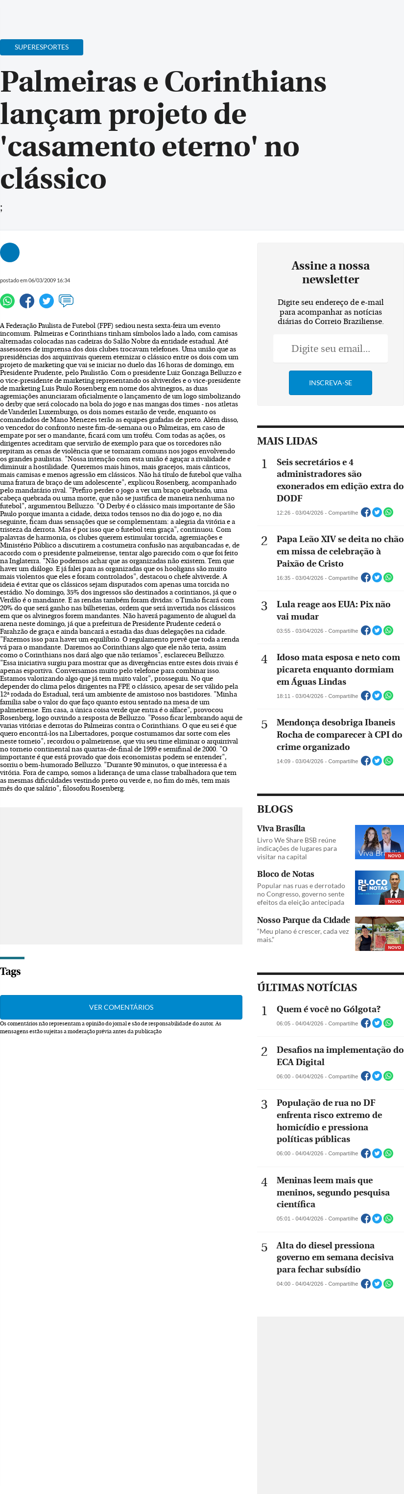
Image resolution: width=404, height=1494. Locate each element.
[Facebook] (333, 17)
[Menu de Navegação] (26, 12)
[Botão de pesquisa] (55, 12)
